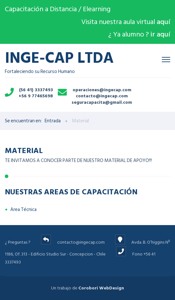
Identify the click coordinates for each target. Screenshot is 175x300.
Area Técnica (23, 210)
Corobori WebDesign (101, 288)
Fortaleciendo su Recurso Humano (59, 62)
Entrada (53, 121)
